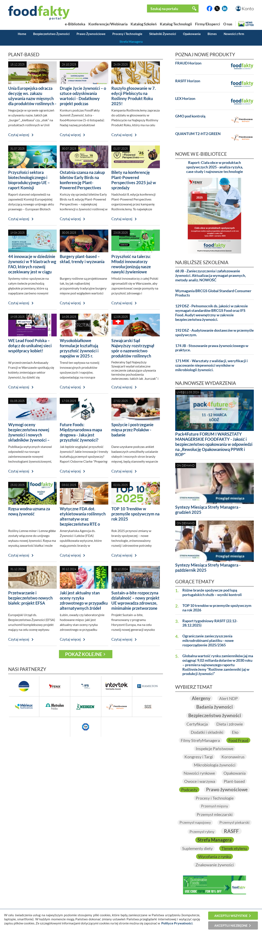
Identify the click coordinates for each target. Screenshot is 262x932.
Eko (235, 732)
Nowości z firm (234, 34)
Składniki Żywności (162, 34)
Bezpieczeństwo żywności (214, 715)
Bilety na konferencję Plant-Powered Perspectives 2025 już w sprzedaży (133, 180)
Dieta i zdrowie (229, 723)
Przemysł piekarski (234, 822)
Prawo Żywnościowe (91, 34)
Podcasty (189, 789)
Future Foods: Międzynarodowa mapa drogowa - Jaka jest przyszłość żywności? (81, 432)
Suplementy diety (197, 848)
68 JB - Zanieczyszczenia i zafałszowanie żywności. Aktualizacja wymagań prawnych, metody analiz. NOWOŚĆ (210, 275)
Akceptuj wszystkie (231, 915)
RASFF (231, 831)
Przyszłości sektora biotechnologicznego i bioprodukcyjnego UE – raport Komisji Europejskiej (29, 182)
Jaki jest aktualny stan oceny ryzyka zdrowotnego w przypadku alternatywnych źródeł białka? (84, 603)
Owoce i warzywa (199, 781)
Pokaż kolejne (83, 654)
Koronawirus (233, 756)
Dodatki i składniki (207, 732)
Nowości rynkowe (199, 773)
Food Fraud (238, 740)
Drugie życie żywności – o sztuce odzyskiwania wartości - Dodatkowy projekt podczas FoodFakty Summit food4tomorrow (83, 101)
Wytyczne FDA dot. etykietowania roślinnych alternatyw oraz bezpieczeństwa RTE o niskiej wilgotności (83, 519)
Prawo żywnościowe (227, 789)
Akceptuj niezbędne (231, 925)
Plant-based (234, 781)
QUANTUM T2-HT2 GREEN (198, 134)
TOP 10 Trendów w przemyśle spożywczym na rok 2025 (135, 513)
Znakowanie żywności (214, 864)
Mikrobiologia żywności (214, 764)
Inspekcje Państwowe (214, 748)
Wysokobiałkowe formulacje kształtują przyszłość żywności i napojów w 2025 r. (79, 348)
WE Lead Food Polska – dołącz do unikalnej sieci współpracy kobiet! (30, 345)
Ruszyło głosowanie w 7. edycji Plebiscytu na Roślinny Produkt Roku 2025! (133, 96)
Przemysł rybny (202, 831)
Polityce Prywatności (176, 923)
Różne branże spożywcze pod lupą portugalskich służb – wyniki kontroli (212, 592)
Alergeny (201, 698)
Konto (248, 8)
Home (22, 34)
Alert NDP (228, 698)
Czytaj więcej (18, 135)
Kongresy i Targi (198, 756)
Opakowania (192, 34)
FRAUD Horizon (188, 63)
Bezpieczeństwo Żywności (51, 34)
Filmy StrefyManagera (200, 740)
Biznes (212, 34)
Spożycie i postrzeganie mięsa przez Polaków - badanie (132, 429)
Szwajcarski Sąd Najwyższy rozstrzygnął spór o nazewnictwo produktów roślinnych (132, 348)
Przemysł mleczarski (215, 814)
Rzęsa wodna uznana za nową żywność (29, 511)
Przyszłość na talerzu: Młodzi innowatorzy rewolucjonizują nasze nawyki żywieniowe (131, 264)
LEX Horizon (185, 98)
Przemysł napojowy (195, 822)
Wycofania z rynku (214, 856)
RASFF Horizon (187, 81)
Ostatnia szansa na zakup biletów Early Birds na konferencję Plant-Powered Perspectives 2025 (82, 182)
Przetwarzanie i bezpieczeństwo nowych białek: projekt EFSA (30, 597)
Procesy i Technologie (127, 34)
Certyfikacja (197, 723)
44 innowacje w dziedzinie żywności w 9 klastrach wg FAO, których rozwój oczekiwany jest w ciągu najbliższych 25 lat (32, 266)
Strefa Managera (131, 41)
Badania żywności (214, 707)
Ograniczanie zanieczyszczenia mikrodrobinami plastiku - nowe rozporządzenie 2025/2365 (208, 640)
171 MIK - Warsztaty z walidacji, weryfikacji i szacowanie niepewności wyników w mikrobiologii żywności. (211, 365)
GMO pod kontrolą (190, 116)
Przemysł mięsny (214, 806)
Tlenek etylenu (234, 848)
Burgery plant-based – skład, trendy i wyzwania (82, 259)
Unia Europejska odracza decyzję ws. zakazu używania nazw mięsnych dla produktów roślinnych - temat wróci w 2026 (32, 98)
